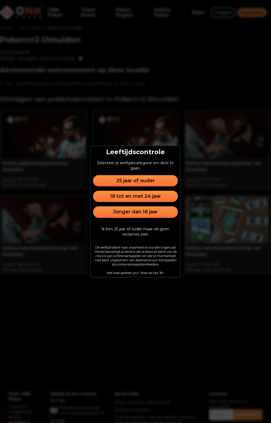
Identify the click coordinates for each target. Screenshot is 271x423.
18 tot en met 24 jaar (135, 196)
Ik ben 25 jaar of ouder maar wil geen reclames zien (135, 232)
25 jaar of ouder (135, 180)
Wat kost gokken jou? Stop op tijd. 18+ (135, 273)
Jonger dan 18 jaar (135, 212)
